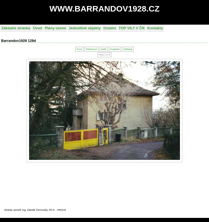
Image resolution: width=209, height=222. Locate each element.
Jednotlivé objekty (85, 28)
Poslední (115, 49)
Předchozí (91, 49)
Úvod (37, 28)
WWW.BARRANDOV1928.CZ (104, 8)
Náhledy (127, 49)
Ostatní (109, 28)
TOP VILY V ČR (132, 28)
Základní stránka (15, 28)
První (79, 49)
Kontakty (155, 28)
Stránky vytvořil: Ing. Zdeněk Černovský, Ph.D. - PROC (34, 210)
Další (103, 49)
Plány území (55, 28)
